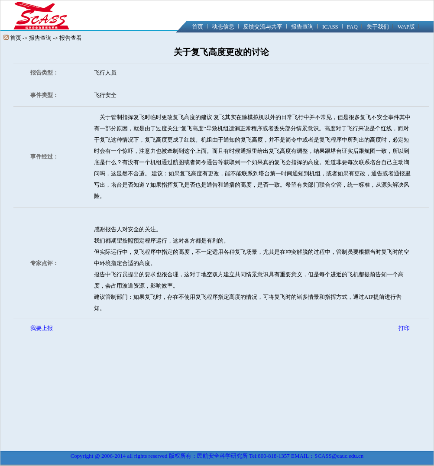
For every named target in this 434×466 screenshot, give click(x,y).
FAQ (352, 26)
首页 (197, 26)
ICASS (330, 26)
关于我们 (377, 26)
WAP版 (406, 26)
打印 (404, 328)
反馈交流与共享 (262, 26)
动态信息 (223, 26)
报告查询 (302, 26)
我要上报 (41, 328)
